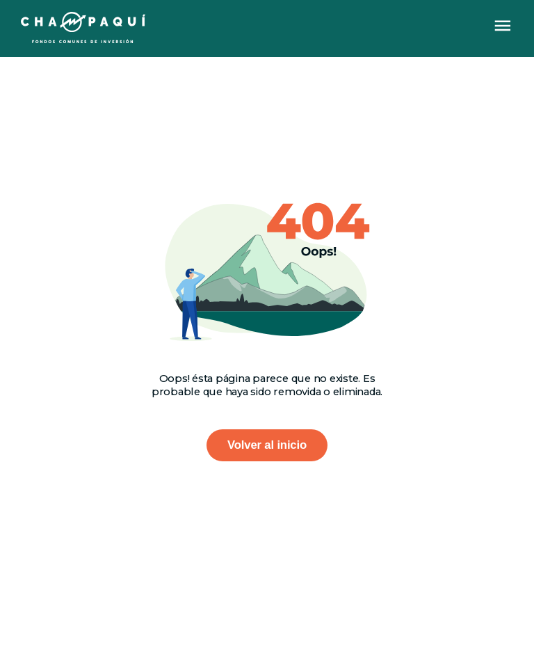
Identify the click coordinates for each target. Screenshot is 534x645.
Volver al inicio (267, 445)
